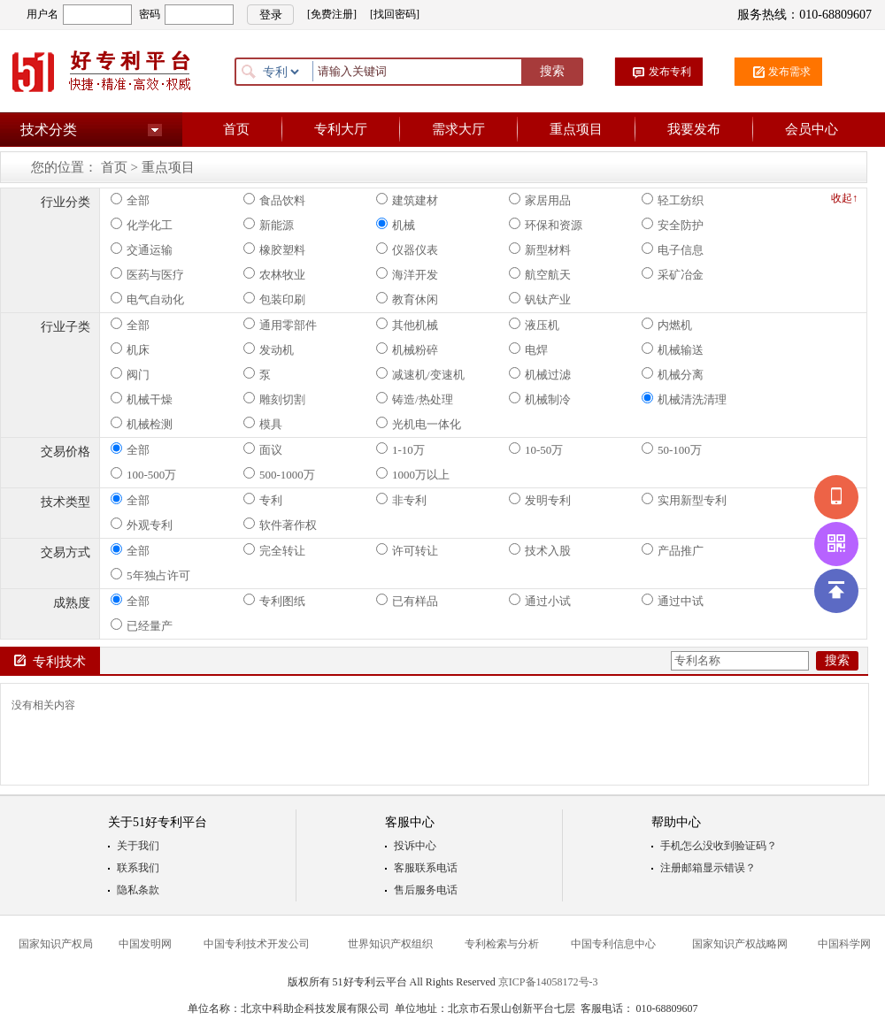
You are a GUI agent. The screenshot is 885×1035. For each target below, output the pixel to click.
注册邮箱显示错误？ (708, 868)
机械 (395, 225)
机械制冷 (540, 399)
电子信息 (673, 249)
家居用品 (540, 200)
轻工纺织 (673, 200)
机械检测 (142, 424)
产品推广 (673, 550)
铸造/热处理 (414, 399)
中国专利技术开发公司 (257, 944)
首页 (236, 129)
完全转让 (274, 550)
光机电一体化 (418, 424)
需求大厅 (458, 129)
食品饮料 (274, 200)
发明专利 (540, 500)
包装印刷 (274, 299)
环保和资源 (545, 225)
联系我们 (138, 868)
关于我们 (138, 846)
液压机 (534, 325)
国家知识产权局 (56, 944)
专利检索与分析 (502, 944)
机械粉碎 (407, 349)
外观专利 (142, 525)
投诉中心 (415, 846)
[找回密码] (394, 14)
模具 (262, 424)
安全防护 (673, 225)
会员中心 (811, 129)
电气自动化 (147, 299)
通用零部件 (280, 325)
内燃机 (667, 325)
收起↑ (844, 198)
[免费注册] (332, 14)
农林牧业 (274, 274)
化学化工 (142, 225)
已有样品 (407, 601)
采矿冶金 (673, 274)
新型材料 (540, 249)
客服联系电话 (426, 868)
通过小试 (540, 601)
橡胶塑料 (274, 249)
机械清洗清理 (684, 399)
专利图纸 (274, 601)
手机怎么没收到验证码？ (718, 846)
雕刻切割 (274, 399)
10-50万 (536, 449)
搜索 (552, 71)
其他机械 (407, 325)
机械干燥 (142, 399)
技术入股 (540, 550)
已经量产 (142, 625)
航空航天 (540, 274)
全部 (130, 200)
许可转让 (407, 550)
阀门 (130, 374)
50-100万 (672, 449)
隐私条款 (138, 890)
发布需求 (789, 71)
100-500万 (143, 474)
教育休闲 (407, 299)
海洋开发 (407, 274)
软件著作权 (280, 525)
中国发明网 (145, 944)
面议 (262, 449)
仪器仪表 (407, 249)
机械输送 (673, 349)
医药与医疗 (147, 274)
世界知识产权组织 (390, 944)
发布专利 (670, 71)
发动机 (268, 349)
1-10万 (400, 449)
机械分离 (673, 374)
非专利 (401, 500)
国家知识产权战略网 (740, 944)
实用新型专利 (684, 500)
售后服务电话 (426, 890)
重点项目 (576, 129)
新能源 (268, 225)
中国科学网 (844, 944)
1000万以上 (413, 474)
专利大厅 (340, 129)
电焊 (528, 349)
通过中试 (673, 601)
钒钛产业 (540, 299)
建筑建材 (407, 200)
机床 (130, 349)
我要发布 (693, 129)
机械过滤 (540, 374)
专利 (262, 500)
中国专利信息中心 (613, 944)
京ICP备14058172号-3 (548, 982)
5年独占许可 (150, 575)
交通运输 (142, 249)
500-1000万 (279, 474)
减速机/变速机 (420, 374)
